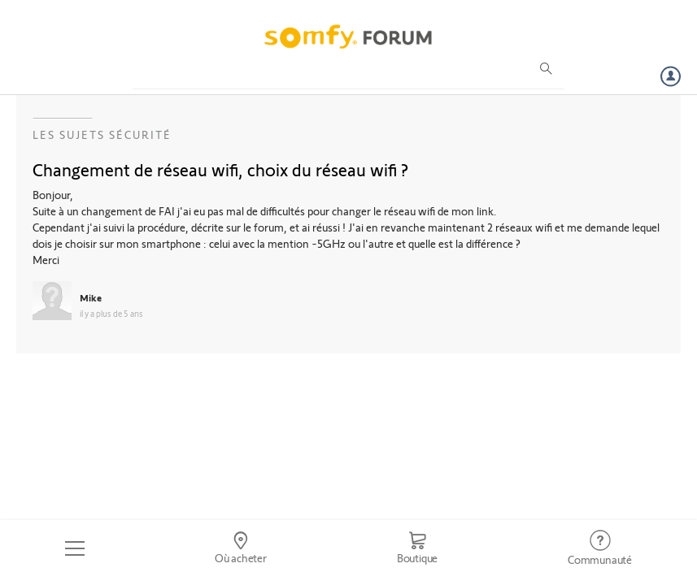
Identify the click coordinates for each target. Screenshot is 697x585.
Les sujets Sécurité (102, 134)
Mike (91, 297)
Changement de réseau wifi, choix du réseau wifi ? (220, 169)
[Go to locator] (241, 548)
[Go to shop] (417, 548)
